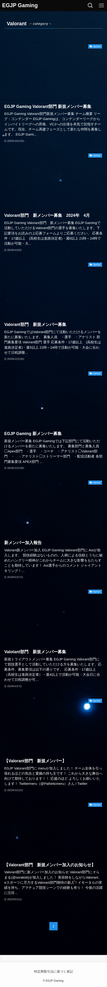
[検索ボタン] (90, 5)
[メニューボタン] (101, 5)
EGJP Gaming (20, 5)
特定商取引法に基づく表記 (53, 971)
